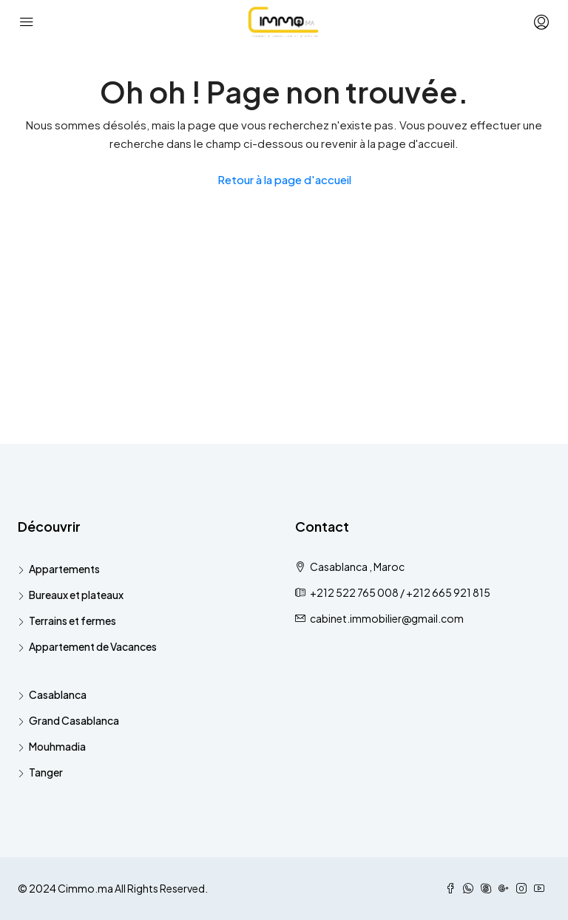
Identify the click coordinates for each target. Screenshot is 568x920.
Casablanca (58, 694)
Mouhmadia (57, 746)
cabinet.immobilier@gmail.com (387, 618)
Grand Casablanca (74, 720)
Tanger (46, 772)
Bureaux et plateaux (76, 594)
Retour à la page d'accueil (284, 179)
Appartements (64, 568)
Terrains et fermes (72, 620)
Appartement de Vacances (93, 646)
